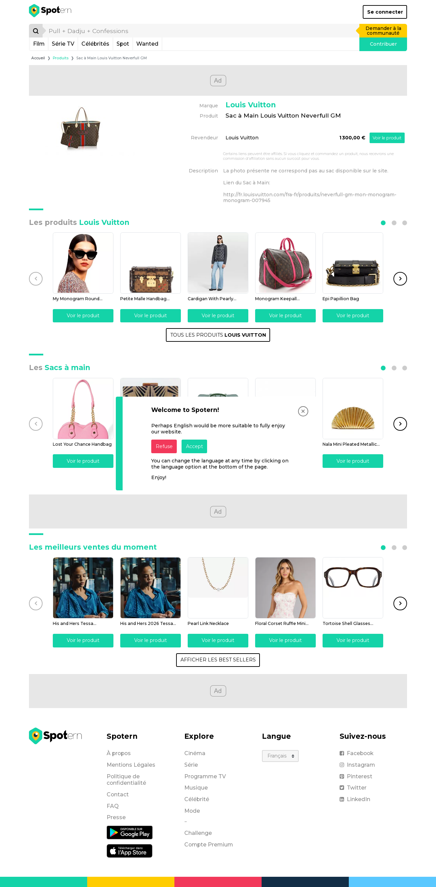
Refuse (164, 446)
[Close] (303, 411)
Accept (194, 446)
